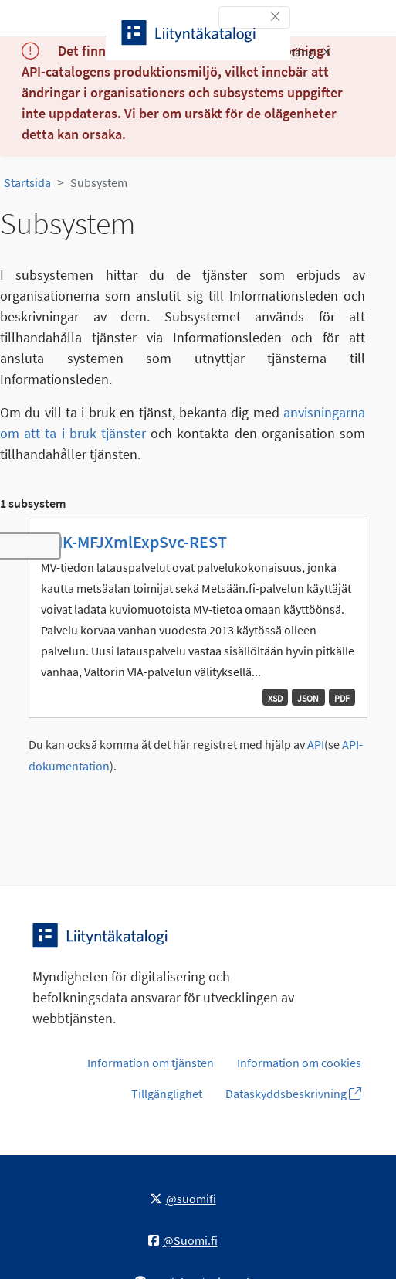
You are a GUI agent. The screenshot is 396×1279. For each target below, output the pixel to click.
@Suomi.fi (183, 1240)
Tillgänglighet (166, 1093)
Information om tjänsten (150, 1062)
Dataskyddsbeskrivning (293, 1093)
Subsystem (98, 182)
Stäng (307, 52)
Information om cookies (299, 1062)
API (315, 744)
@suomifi (183, 1198)
